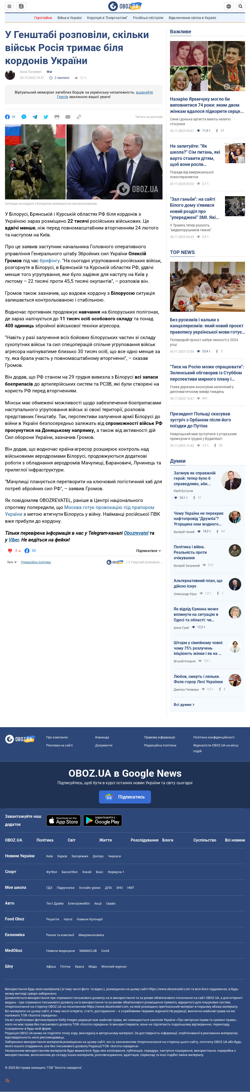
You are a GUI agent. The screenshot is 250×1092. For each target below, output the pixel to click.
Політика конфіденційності (213, 737)
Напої (68, 919)
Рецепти (52, 919)
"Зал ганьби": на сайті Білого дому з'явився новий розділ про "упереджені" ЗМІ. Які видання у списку (193, 208)
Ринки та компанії (60, 935)
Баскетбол (70, 872)
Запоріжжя (80, 856)
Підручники (65, 888)
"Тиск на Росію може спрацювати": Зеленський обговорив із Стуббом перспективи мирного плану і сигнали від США (207, 373)
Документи (103, 745)
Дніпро (98, 856)
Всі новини (235, 840)
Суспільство (205, 840)
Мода (92, 966)
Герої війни (43, 18)
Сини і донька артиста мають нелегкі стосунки (200, 121)
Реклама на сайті (59, 745)
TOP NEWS (182, 252)
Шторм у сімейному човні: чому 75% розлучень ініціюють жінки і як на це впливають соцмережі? (198, 648)
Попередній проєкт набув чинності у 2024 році (204, 342)
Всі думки (183, 704)
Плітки (65, 966)
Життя (105, 840)
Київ (49, 856)
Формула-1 (116, 872)
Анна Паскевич (31, 72)
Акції (98, 903)
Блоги (167, 840)
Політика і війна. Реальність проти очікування (190, 552)
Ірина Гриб (181, 628)
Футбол (51, 872)
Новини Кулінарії (89, 919)
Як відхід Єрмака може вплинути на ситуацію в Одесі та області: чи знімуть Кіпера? (196, 615)
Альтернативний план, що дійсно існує (198, 583)
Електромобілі (79, 903)
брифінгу (50, 260)
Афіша (51, 966)
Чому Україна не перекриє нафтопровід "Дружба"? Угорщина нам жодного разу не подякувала (199, 519)
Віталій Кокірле (185, 661)
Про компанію (57, 737)
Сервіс (111, 903)
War (49, 72)
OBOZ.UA (212, 998)
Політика (45, 840)
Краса (79, 966)
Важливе (180, 32)
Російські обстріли (148, 18)
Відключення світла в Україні (192, 18)
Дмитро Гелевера (186, 689)
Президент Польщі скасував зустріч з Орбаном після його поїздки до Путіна (200, 420)
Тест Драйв (55, 903)
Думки (178, 461)
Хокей (87, 872)
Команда (102, 737)
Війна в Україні (70, 18)
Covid (105, 951)
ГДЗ (49, 888)
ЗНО (119, 888)
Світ (72, 840)
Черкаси (114, 856)
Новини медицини (60, 951)
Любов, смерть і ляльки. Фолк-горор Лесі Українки (198, 679)
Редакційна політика (36, 562)
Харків (62, 856)
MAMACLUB (88, 951)
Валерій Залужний (187, 566)
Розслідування (144, 840)
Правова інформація (159, 737)
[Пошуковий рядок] (240, 6)
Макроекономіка (91, 935)
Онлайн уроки (89, 888)
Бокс (99, 872)
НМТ (130, 888)
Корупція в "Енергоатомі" (107, 18)
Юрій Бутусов (183, 491)
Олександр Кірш (185, 594)
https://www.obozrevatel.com (169, 989)
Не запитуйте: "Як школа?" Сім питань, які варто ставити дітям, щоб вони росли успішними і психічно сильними (195, 155)
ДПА (108, 888)
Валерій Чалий (184, 532)
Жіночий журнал (114, 966)
